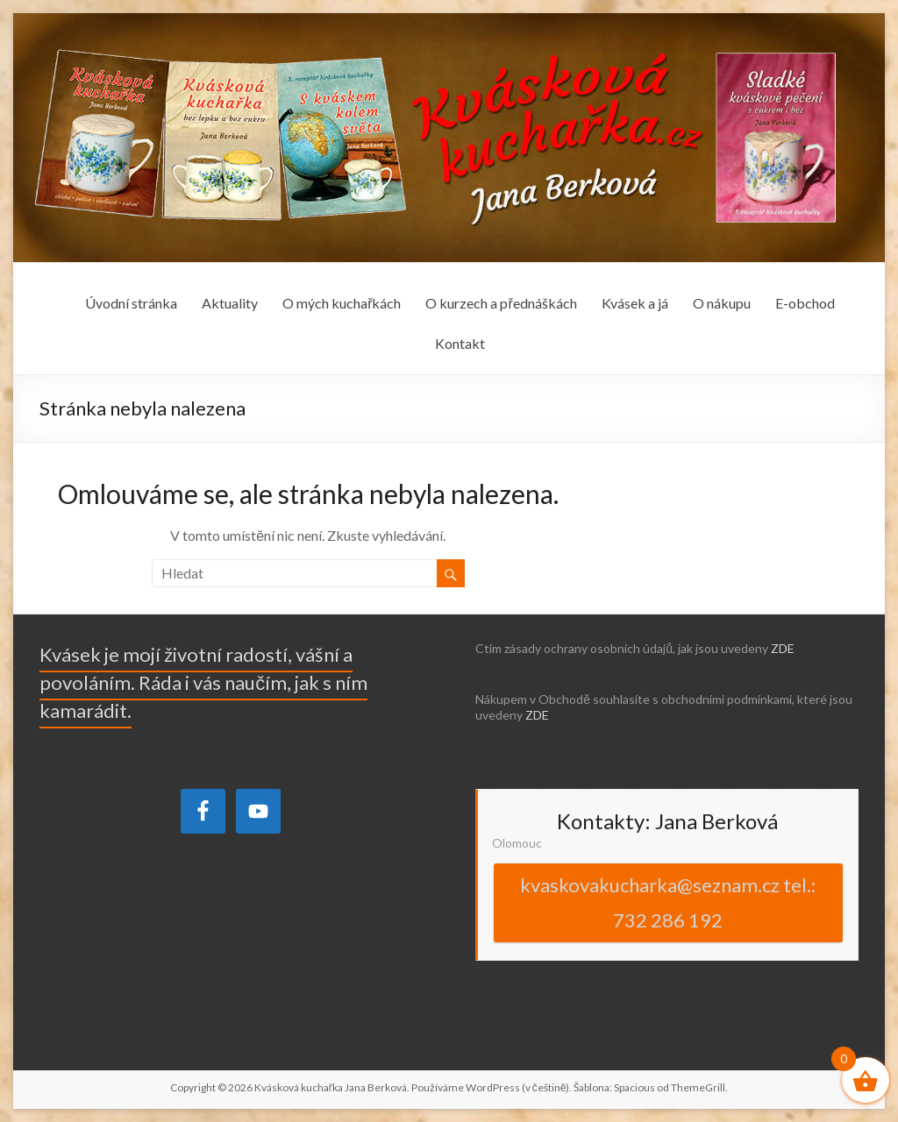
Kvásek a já (635, 303)
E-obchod (805, 303)
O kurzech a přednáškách (500, 303)
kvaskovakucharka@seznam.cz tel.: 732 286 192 (668, 902)
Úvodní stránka (131, 303)
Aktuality (230, 303)
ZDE (783, 648)
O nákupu (722, 303)
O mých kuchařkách (341, 303)
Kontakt (460, 343)
